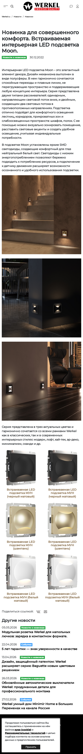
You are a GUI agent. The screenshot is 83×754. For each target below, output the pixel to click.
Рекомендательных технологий (25, 733)
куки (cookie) (23, 729)
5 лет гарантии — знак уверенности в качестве (39, 649)
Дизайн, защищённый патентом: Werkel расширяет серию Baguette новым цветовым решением (38, 666)
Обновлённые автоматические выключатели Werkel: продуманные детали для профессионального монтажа (38, 687)
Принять (31, 747)
